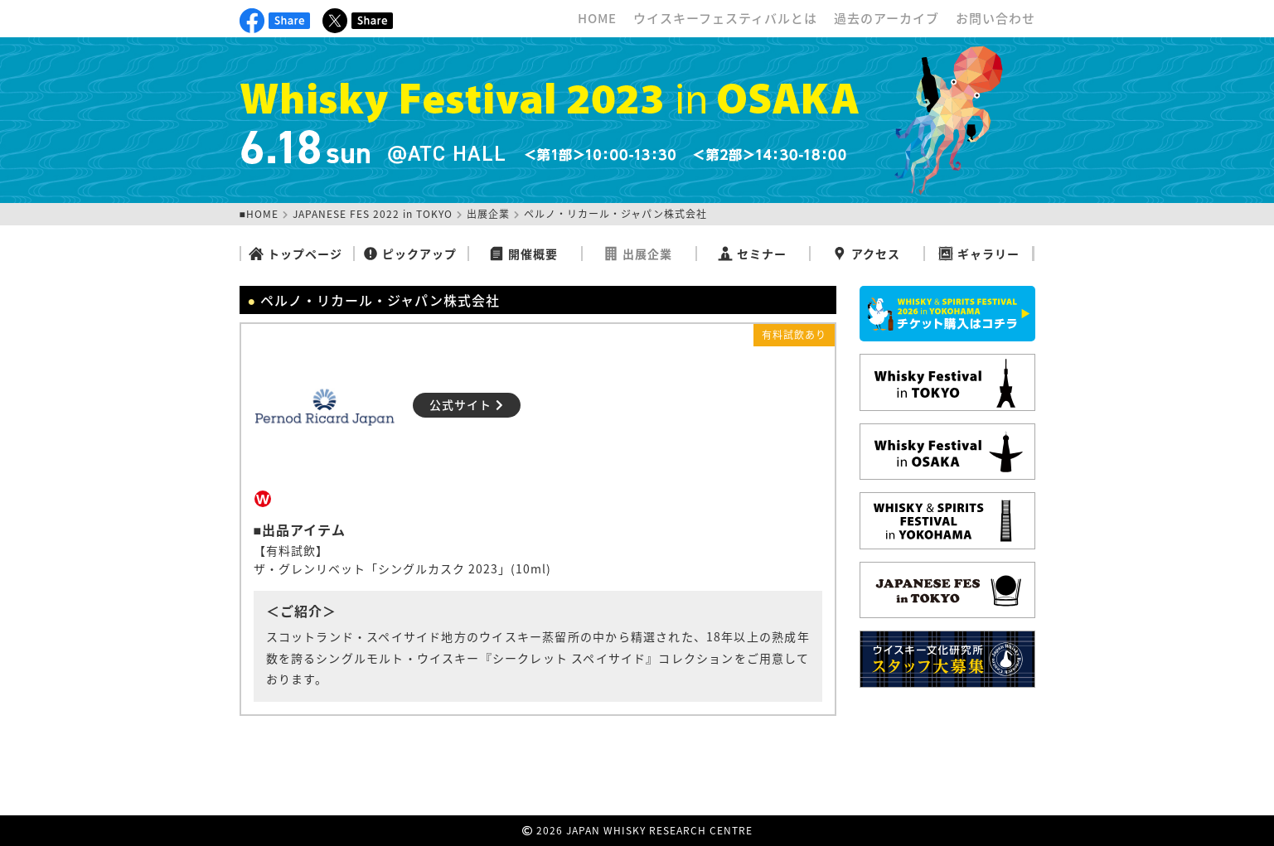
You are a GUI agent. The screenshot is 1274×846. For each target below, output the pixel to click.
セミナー (752, 253)
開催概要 (523, 253)
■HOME (259, 213)
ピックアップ (410, 253)
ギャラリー (979, 253)
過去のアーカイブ (886, 18)
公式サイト (466, 404)
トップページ (295, 253)
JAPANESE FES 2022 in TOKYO (373, 213)
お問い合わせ (995, 18)
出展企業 (488, 213)
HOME (597, 18)
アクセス (866, 253)
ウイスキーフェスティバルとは (725, 18)
